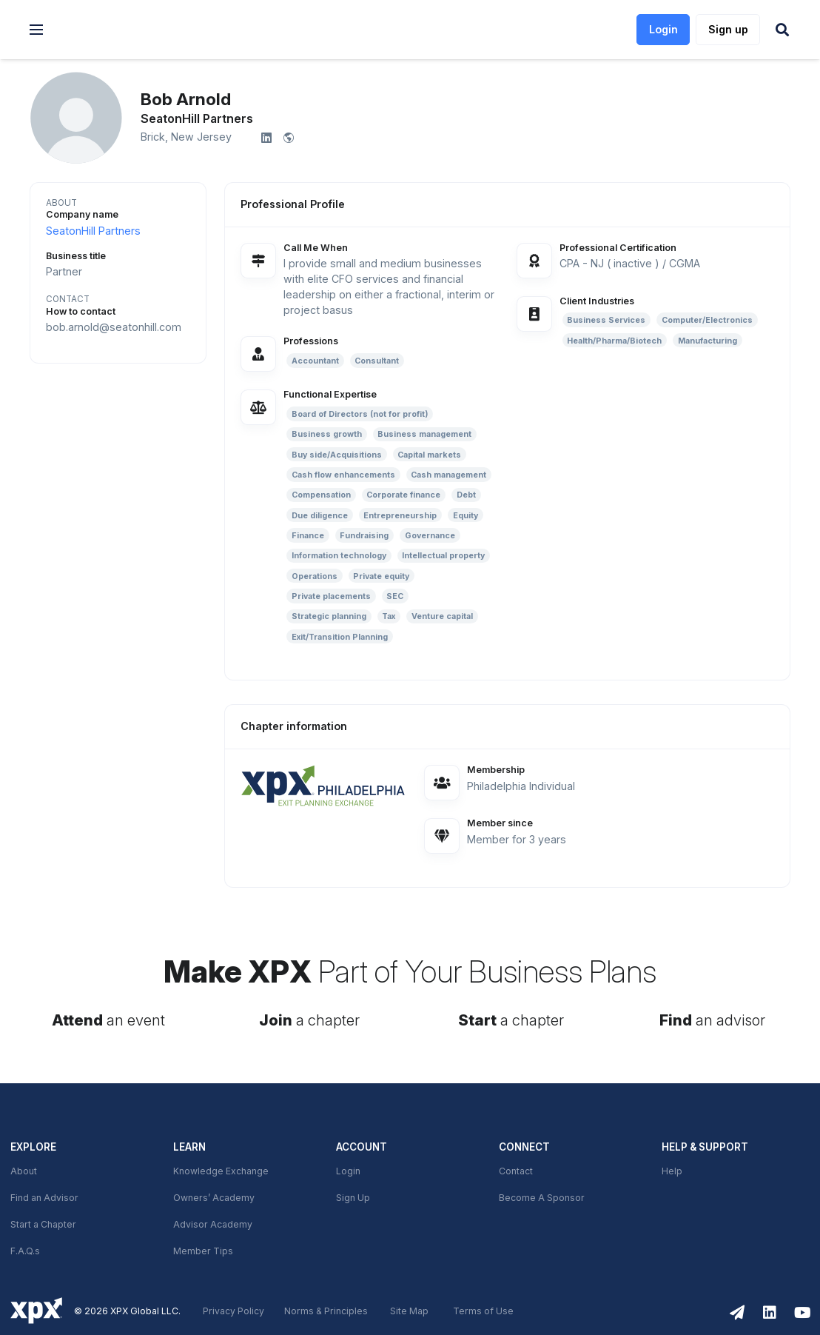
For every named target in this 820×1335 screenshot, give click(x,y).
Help (672, 1171)
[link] (134, 30)
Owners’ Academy (214, 1198)
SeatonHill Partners (93, 231)
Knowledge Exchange (221, 1171)
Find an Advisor (44, 1198)
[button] (36, 29)
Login (348, 1171)
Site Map (409, 1311)
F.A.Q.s (25, 1251)
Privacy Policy (233, 1311)
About (23, 1171)
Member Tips (203, 1251)
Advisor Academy (212, 1224)
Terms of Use (483, 1311)
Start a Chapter (43, 1224)
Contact (516, 1171)
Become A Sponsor (542, 1198)
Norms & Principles (326, 1311)
